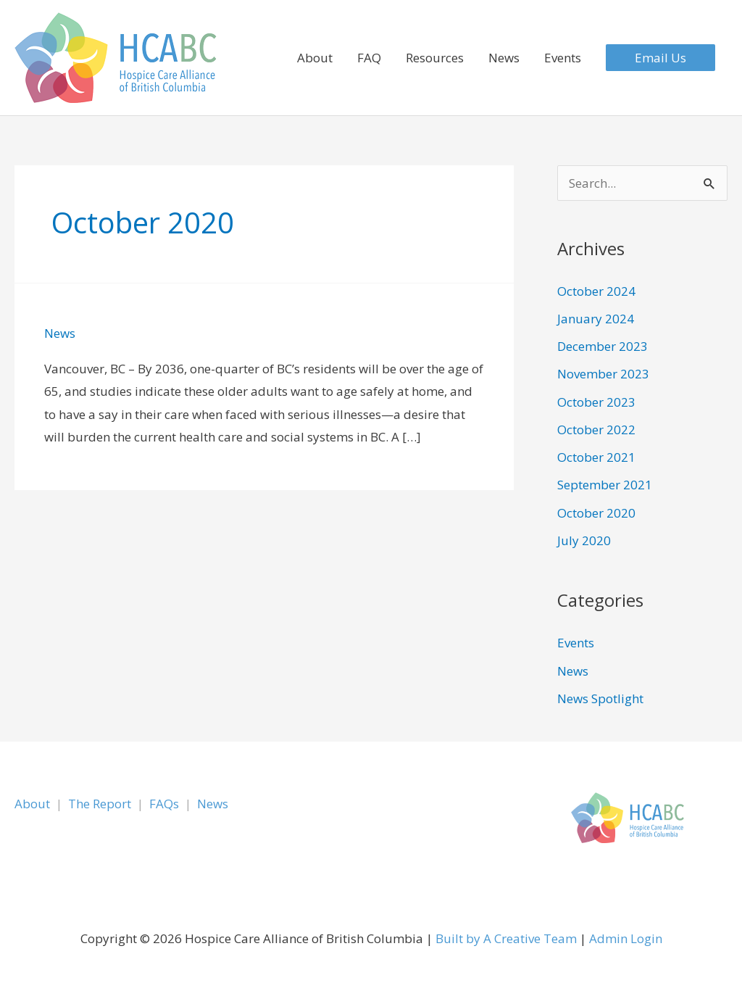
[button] (660, 57)
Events (562, 57)
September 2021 (604, 484)
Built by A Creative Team (506, 938)
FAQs (164, 803)
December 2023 (602, 346)
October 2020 (596, 513)
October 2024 (596, 291)
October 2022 (596, 429)
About (315, 57)
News (504, 57)
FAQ (369, 57)
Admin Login (625, 938)
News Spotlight (600, 698)
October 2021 (596, 457)
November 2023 (603, 373)
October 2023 (596, 402)
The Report (99, 803)
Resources (435, 57)
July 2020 (584, 540)
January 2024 (595, 318)
